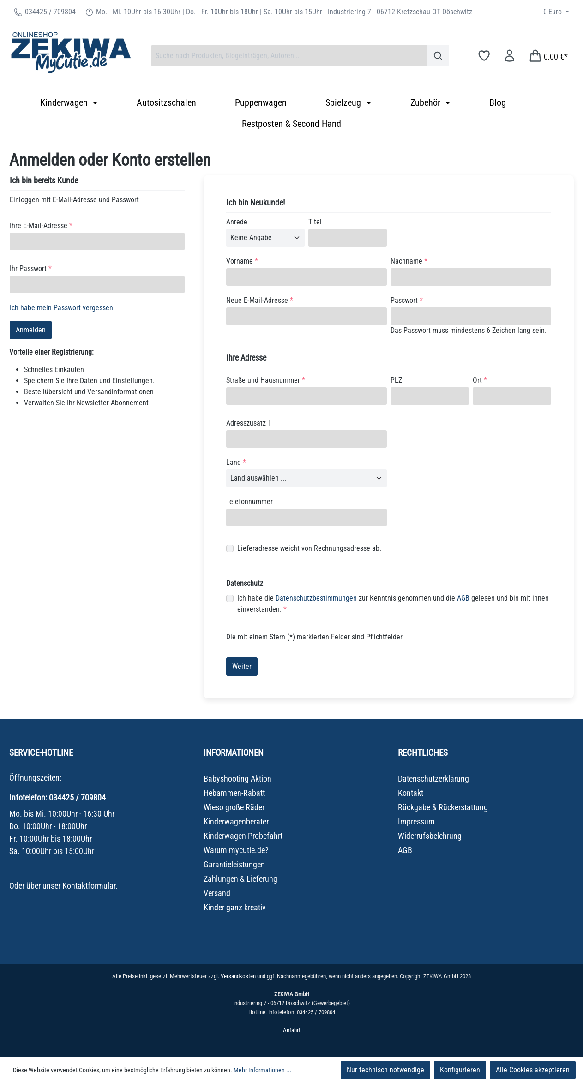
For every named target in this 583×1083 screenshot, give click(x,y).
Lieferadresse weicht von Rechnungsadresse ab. (309, 548)
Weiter (242, 666)
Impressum (416, 821)
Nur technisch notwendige (385, 1069)
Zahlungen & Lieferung (240, 879)
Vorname (242, 261)
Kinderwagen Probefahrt (243, 836)
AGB (463, 598)
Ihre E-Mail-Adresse (41, 225)
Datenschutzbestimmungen (316, 598)
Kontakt (410, 793)
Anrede (236, 221)
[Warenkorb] (548, 55)
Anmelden (31, 329)
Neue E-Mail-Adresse (259, 300)
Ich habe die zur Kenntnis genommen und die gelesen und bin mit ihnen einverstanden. (393, 603)
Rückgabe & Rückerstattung (443, 807)
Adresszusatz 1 (248, 423)
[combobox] (289, 55)
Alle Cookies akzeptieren (533, 1069)
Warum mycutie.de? (236, 850)
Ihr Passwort (31, 268)
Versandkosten (238, 976)
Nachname (409, 261)
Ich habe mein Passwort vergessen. (62, 307)
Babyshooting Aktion (237, 778)
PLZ (396, 380)
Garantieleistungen (234, 864)
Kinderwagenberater (236, 821)
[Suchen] (438, 55)
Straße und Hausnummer (265, 380)
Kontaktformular (88, 885)
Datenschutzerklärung (433, 778)
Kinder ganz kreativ (235, 907)
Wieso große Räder (234, 807)
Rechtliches (423, 752)
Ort (480, 380)
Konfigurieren (460, 1069)
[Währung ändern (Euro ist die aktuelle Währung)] (556, 12)
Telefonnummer (249, 501)
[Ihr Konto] (509, 55)
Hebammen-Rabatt (234, 793)
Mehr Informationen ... (263, 1070)
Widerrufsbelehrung (430, 836)
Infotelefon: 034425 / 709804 (57, 797)
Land (236, 462)
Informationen (234, 752)
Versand (217, 893)
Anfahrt (292, 1030)
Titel (315, 221)
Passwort (407, 300)
